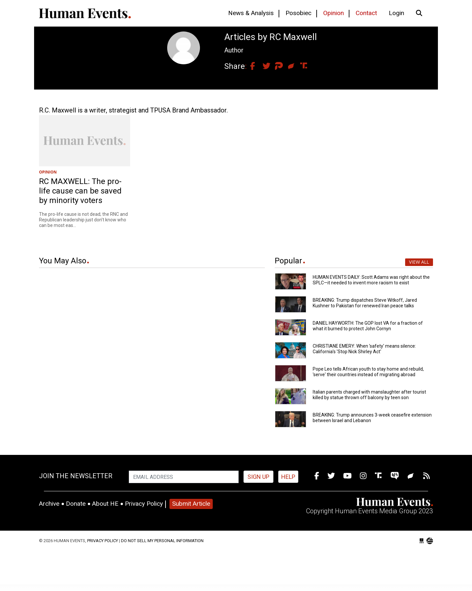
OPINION (48, 172)
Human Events (85, 13)
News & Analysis (251, 13)
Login (396, 13)
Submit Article (191, 503)
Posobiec (298, 13)
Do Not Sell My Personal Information (162, 540)
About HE (105, 503)
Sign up (258, 476)
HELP (288, 476)
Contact (366, 13)
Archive (49, 503)
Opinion (333, 13)
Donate (76, 503)
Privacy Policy (144, 503)
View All (419, 262)
